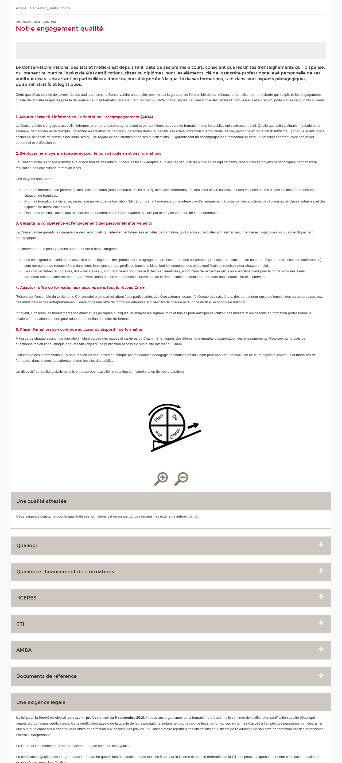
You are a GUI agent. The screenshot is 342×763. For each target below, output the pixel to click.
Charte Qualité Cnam (51, 8)
